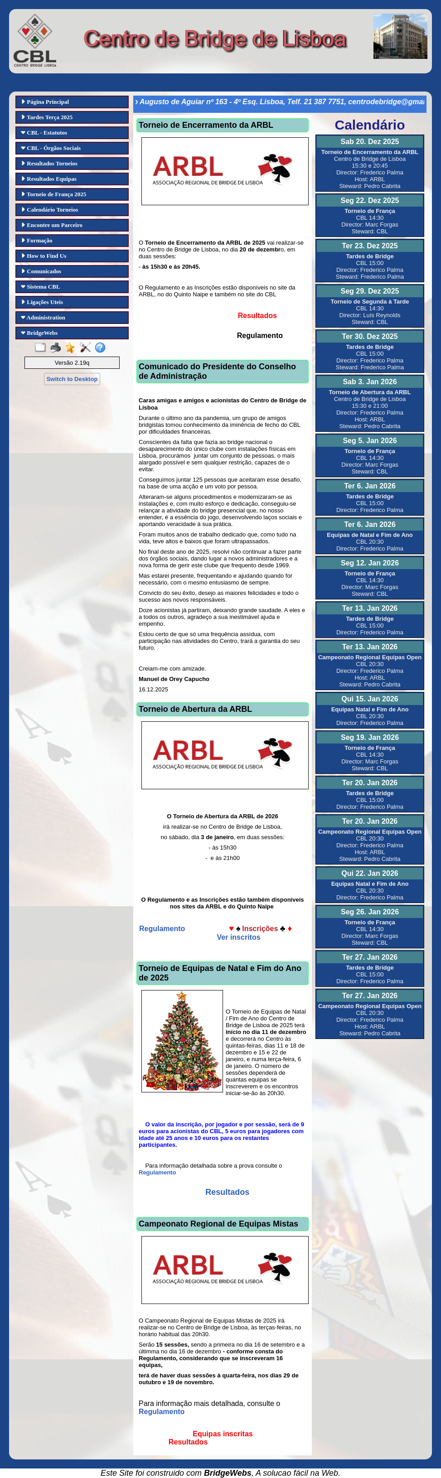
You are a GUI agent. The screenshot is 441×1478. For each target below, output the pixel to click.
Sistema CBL (40, 286)
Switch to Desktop (72, 379)
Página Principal (45, 101)
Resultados (227, 1192)
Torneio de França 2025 (53, 194)
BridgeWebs (39, 332)
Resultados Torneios (49, 163)
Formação (37, 240)
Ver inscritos (239, 937)
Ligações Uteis (42, 302)
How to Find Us (43, 255)
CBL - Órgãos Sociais (51, 148)
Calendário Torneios (49, 209)
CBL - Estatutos (44, 132)
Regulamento (163, 928)
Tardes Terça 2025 (47, 117)
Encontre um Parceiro (51, 225)
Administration (43, 317)
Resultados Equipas (49, 178)
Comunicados (41, 271)
